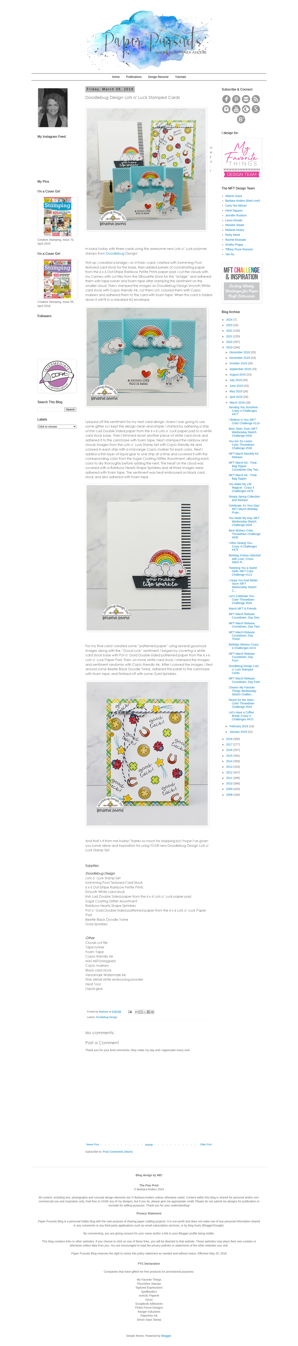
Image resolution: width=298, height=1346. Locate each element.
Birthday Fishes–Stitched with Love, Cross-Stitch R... (245, 559)
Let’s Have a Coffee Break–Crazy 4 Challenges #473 (241, 716)
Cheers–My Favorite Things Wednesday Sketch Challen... (242, 691)
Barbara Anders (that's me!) (242, 200)
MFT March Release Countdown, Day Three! (242, 636)
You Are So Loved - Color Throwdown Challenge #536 (241, 445)
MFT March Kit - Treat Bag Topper (243, 476)
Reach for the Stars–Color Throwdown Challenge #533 (242, 703)
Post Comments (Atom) (118, 1151)
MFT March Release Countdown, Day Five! (244, 680)
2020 (229, 341)
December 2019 (240, 352)
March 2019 (237, 402)
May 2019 (236, 391)
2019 (229, 347)
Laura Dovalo (233, 220)
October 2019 (238, 363)
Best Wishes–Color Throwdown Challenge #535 (244, 534)
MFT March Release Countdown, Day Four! (242, 657)
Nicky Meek (232, 234)
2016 (229, 750)
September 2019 (240, 369)
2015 (229, 755)
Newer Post (92, 1144)
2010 (229, 783)
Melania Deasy (234, 230)
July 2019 (236, 380)
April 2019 (236, 396)
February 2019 (239, 726)
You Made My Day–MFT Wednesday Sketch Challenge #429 (244, 521)
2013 (229, 766)
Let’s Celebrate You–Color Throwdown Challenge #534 (242, 599)
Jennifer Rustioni (236, 215)
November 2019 (240, 357)
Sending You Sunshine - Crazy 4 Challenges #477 (244, 411)
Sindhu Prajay (234, 244)
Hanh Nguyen (234, 210)
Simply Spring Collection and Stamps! (244, 498)
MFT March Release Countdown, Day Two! (244, 625)
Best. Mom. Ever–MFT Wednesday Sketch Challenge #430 (243, 432)
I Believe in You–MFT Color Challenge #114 (244, 421)
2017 (229, 744)
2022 (229, 330)
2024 (229, 319)
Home (116, 76)
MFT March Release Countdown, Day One (244, 615)
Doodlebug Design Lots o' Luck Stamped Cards (244, 669)
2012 (229, 772)
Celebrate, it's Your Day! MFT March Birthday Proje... (244, 509)
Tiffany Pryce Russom (239, 249)
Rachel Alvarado (235, 239)
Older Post (206, 1144)
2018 (229, 739)
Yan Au (229, 254)
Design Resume (158, 76)
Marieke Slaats (234, 225)
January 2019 (238, 731)
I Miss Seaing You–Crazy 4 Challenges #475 (243, 546)
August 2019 (237, 374)
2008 (229, 794)
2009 (229, 789)
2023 (229, 325)
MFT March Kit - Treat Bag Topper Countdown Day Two (243, 466)
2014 (229, 761)
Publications (134, 76)
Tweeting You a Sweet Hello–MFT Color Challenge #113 (243, 571)
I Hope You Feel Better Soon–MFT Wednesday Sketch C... (243, 585)
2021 (229, 336)
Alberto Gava (233, 196)
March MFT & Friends (242, 608)
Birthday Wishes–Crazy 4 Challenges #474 (244, 646)
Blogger (166, 1335)
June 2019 (236, 385)
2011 (229, 778)
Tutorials (180, 76)
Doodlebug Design (106, 1017)
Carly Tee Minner (236, 205)
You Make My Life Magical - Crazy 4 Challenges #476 (241, 487)
